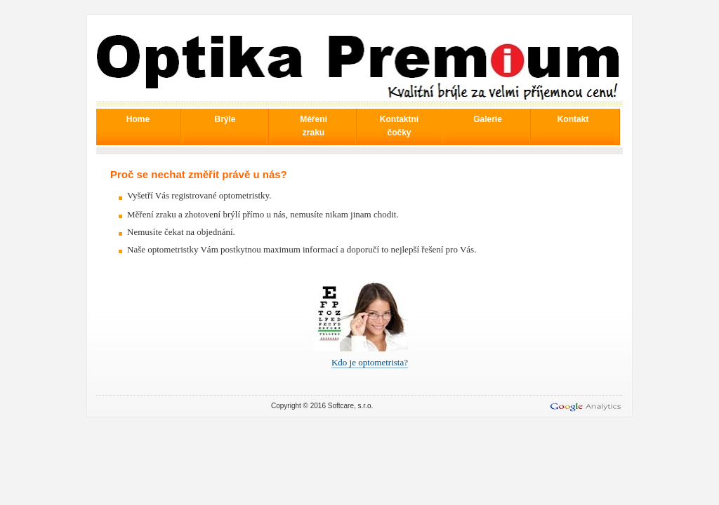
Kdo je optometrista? (369, 362)
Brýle (224, 119)
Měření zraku (313, 125)
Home (138, 119)
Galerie (487, 119)
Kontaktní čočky (399, 125)
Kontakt (573, 119)
